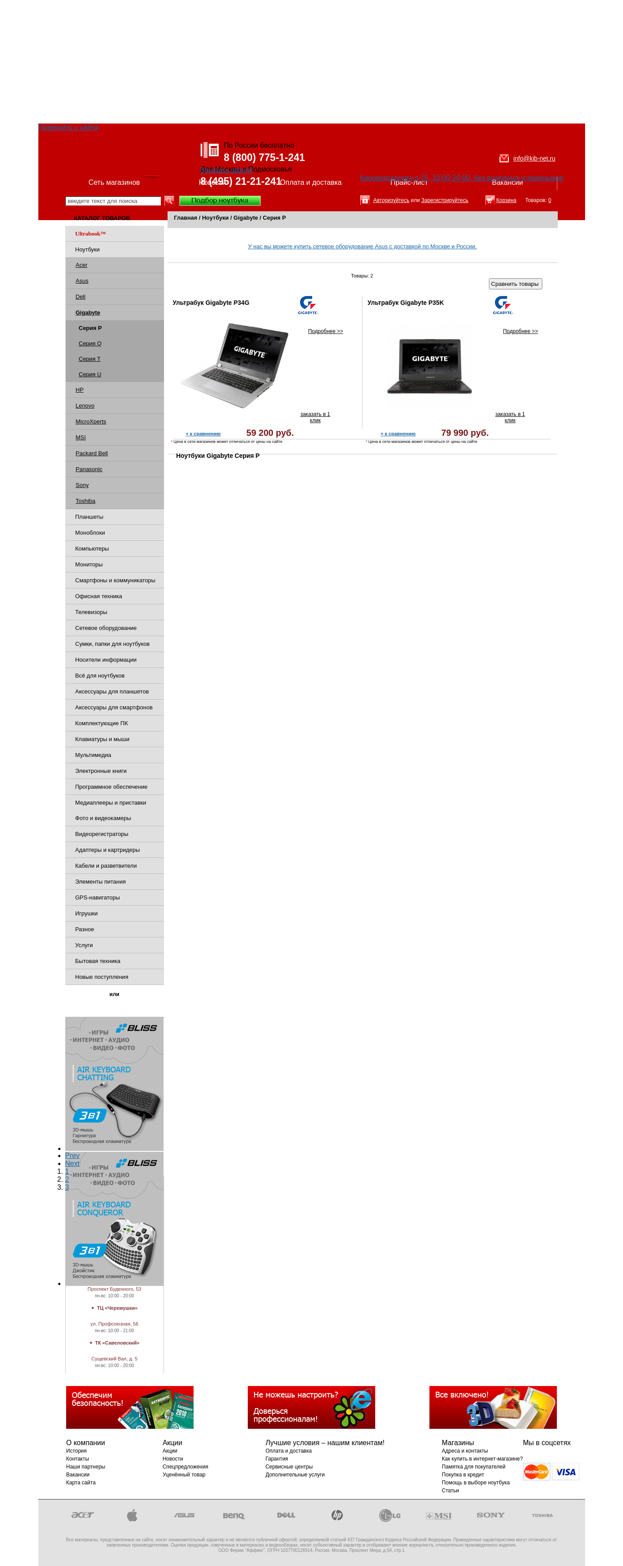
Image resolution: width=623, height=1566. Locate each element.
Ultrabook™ (90, 233)
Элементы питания (100, 881)
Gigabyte (246, 217)
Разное (84, 929)
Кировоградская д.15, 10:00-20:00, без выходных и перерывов (461, 178)
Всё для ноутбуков (100, 675)
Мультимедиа (93, 755)
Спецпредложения (186, 1467)
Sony (82, 485)
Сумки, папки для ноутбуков (112, 644)
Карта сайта (81, 1483)
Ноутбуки (87, 249)
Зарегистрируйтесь (444, 200)
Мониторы (89, 564)
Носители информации (106, 659)
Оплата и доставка (311, 182)
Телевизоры (91, 612)
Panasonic (89, 469)
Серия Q (90, 343)
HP (80, 389)
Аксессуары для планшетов (112, 691)
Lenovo (85, 405)
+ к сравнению (203, 433)
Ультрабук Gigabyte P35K (406, 302)
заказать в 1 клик (315, 417)
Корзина (506, 200)
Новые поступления (101, 977)
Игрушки (86, 913)
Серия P (274, 217)
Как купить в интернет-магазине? (482, 1459)
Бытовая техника (97, 961)
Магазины (115, 1316)
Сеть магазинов (114, 182)
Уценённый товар (184, 1475)
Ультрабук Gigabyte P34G (211, 302)
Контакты (77, 1459)
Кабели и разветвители (106, 865)
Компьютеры (92, 548)
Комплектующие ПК (101, 723)
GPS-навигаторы (97, 897)
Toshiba (86, 501)
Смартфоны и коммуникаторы (115, 580)
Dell (81, 296)
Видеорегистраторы (102, 834)
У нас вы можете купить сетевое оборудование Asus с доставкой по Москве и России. (362, 246)
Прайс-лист (409, 182)
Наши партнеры (85, 1467)
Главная (186, 217)
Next (72, 1163)
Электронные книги (101, 771)
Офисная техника (99, 596)
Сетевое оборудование (106, 628)
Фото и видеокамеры (103, 818)
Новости (212, 182)
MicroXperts (91, 421)
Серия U (90, 374)
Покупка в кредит (463, 1475)
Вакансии (507, 182)
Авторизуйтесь (391, 200)
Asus (82, 280)
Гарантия (276, 1459)
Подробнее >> (325, 331)
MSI (81, 437)
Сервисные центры (289, 1467)
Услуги (84, 945)
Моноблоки (90, 532)
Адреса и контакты (465, 1451)
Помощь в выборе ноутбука (476, 1483)
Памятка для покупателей (473, 1467)
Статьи (450, 1490)
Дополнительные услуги (295, 1475)
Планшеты (89, 516)
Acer (82, 265)
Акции (170, 1451)
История (76, 1451)
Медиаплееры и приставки (110, 802)
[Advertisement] (311, 62)
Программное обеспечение (111, 786)
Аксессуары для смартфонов (114, 707)
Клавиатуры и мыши (102, 739)
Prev (72, 1155)
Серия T (90, 359)
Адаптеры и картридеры (107, 850)
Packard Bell (92, 453)
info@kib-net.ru (534, 158)
